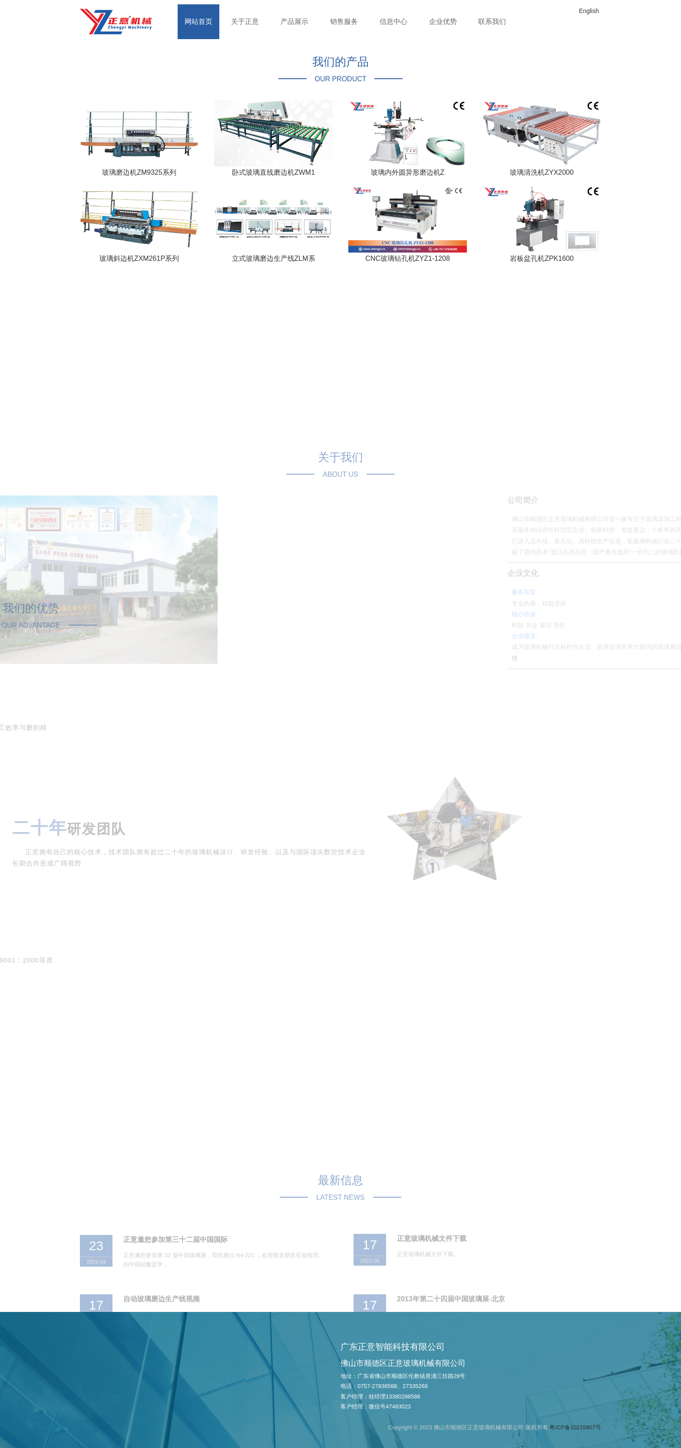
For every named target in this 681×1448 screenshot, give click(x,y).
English (589, 10)
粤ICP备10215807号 (575, 1427)
